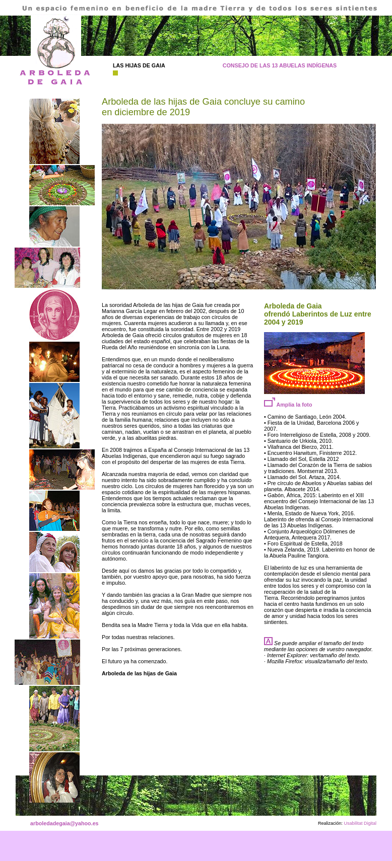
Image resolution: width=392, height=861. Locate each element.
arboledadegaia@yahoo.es (64, 823)
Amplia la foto (288, 405)
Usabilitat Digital (359, 823)
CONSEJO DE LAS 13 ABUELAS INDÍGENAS (280, 65)
